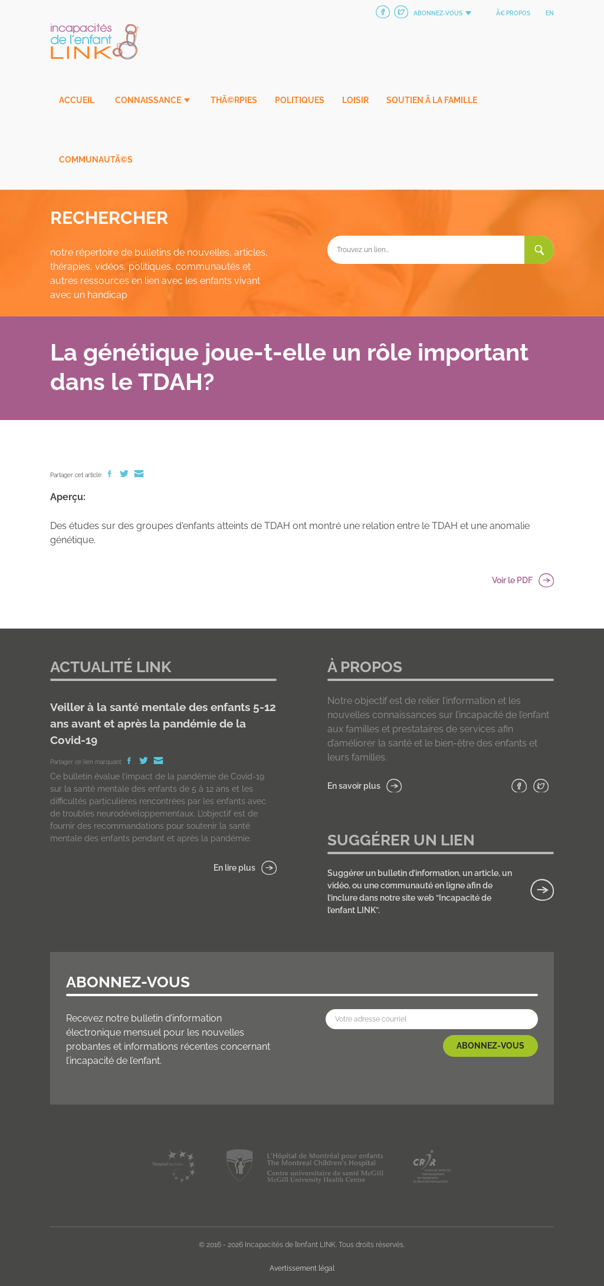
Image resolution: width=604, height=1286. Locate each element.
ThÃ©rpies (234, 100)
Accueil (76, 100)
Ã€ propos (513, 13)
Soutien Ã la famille (431, 100)
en (550, 13)
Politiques (299, 100)
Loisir (355, 100)
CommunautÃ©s (96, 159)
